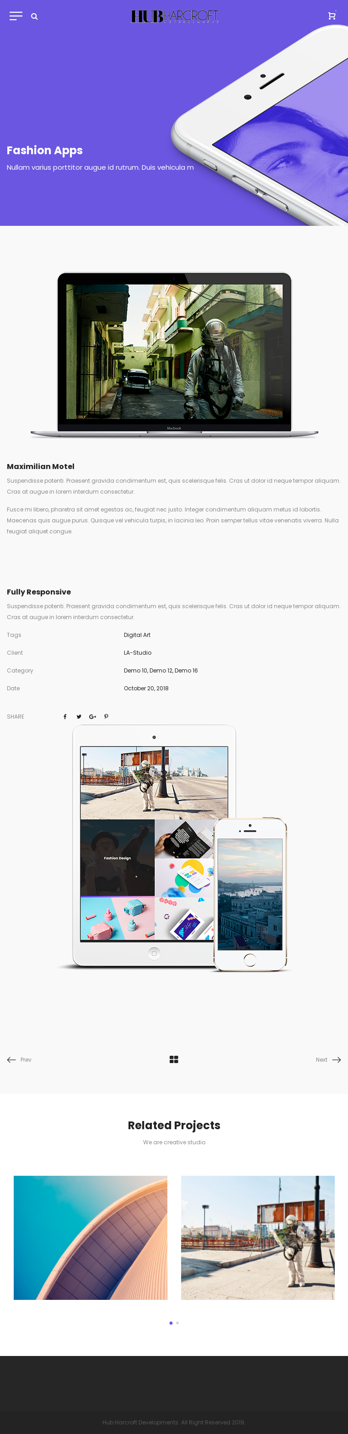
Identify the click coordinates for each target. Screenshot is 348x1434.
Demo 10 (135, 670)
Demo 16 (186, 670)
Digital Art (137, 635)
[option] (90, 1238)
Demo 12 (161, 670)
